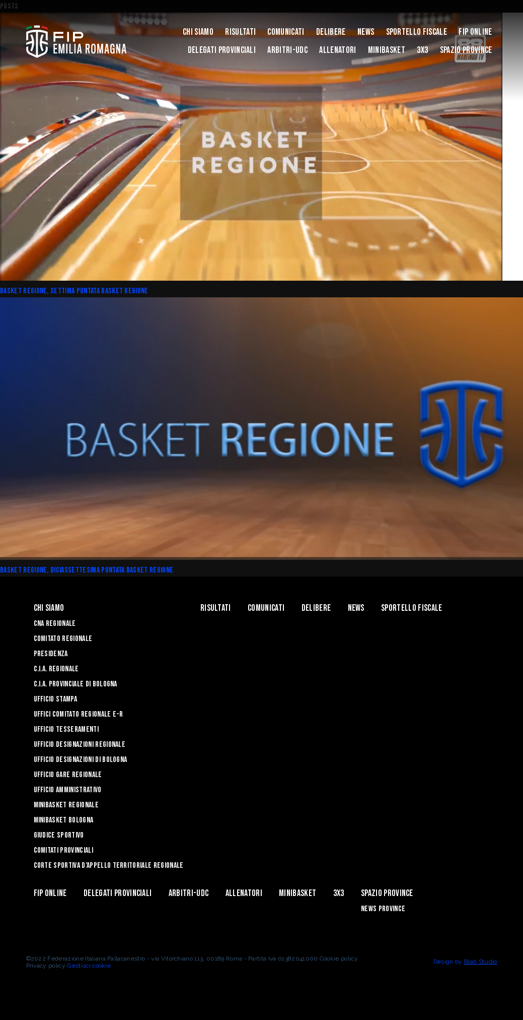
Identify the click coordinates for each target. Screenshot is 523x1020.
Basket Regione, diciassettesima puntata (63, 570)
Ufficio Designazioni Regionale (80, 744)
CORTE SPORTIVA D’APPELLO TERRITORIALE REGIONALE (109, 865)
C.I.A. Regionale (56, 669)
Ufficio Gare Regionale (68, 775)
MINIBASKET (386, 50)
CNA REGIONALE (55, 623)
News (365, 32)
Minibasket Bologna (64, 820)
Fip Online (475, 32)
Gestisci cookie (89, 965)
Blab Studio (480, 961)
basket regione (124, 291)
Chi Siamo (198, 32)
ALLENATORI (337, 50)
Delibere (331, 32)
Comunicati (285, 32)
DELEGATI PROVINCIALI (222, 50)
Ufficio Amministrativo (68, 790)
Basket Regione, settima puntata (50, 291)
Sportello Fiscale (416, 32)
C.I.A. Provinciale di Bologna (75, 684)
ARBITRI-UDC (287, 50)
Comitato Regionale (63, 639)
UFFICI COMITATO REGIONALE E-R (78, 714)
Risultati (240, 32)
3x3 (422, 50)
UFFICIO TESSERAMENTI (66, 729)
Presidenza (51, 654)
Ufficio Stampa (55, 699)
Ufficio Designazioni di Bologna (80, 759)
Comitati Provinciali (63, 850)
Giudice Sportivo (59, 835)
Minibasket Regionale (66, 805)
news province (383, 909)
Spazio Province (466, 50)
